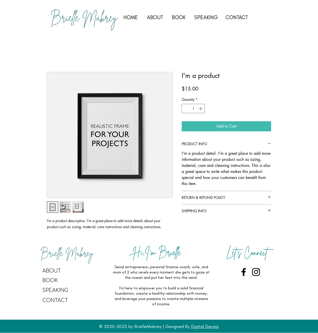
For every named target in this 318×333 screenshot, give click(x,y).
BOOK (178, 17)
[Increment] (201, 108)
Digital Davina (204, 326)
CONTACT (237, 17)
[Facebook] (243, 272)
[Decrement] (185, 108)
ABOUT (155, 17)
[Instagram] (256, 272)
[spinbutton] (193, 108)
